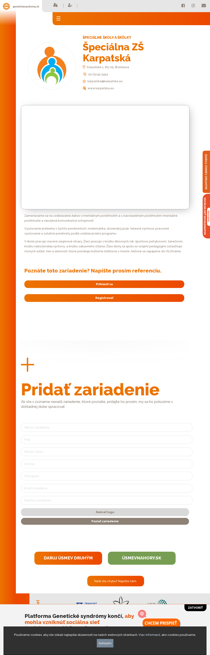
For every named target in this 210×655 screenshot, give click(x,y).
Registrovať (104, 298)
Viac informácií (149, 635)
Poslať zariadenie (105, 521)
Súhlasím (105, 643)
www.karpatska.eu (98, 88)
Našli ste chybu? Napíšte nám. (115, 581)
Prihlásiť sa (104, 284)
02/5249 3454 (95, 74)
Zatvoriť (195, 607)
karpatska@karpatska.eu (103, 81)
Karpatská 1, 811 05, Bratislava (106, 67)
